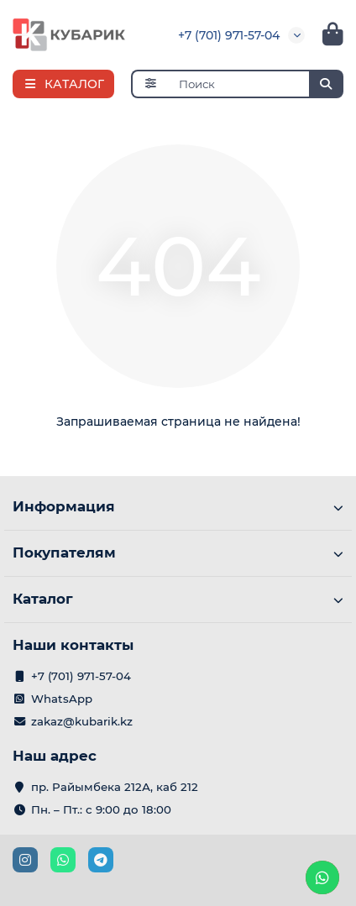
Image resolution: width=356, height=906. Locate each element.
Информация (178, 506)
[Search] (256, 84)
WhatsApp (61, 698)
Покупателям (178, 552)
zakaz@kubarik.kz (82, 721)
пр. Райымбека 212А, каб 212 (114, 786)
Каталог (178, 598)
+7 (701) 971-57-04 (229, 35)
